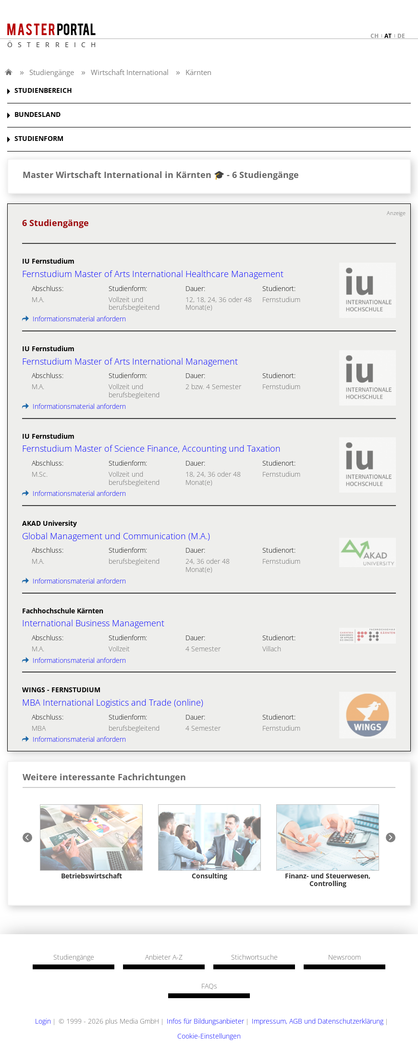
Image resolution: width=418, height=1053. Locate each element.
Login (43, 1021)
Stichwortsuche (254, 957)
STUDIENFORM (38, 139)
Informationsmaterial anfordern (74, 318)
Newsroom (344, 957)
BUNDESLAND (37, 115)
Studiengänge (51, 72)
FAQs (209, 986)
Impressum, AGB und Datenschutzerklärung (317, 1021)
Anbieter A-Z (164, 957)
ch (374, 36)
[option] (91, 842)
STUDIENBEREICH (43, 91)
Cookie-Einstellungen (209, 1035)
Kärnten (198, 72)
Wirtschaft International (130, 72)
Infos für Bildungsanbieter (205, 1021)
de (401, 36)
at (388, 36)
